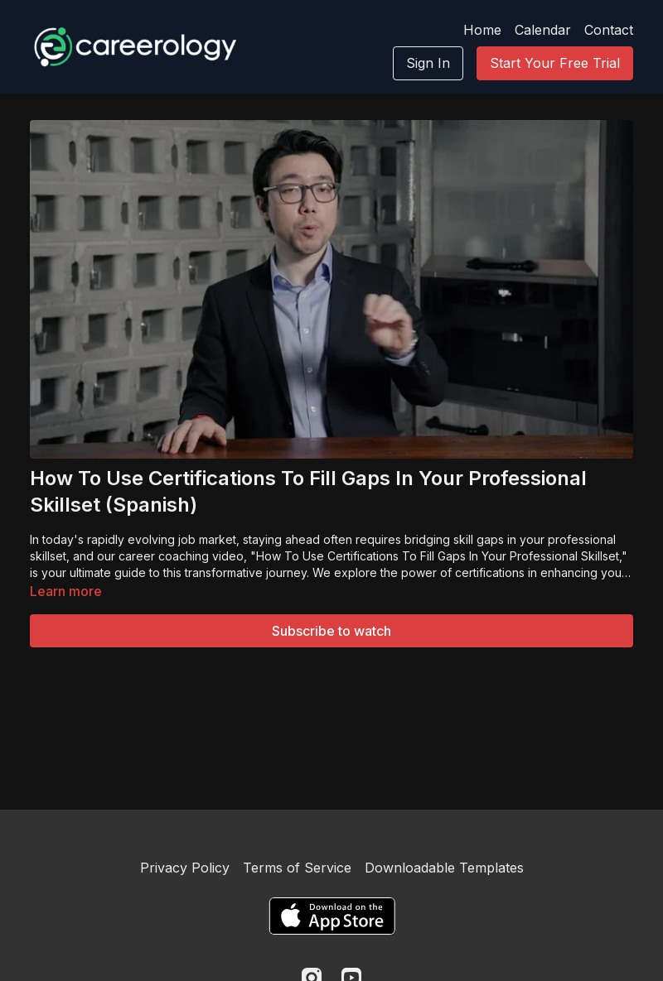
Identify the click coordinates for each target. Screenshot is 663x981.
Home (482, 30)
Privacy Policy (185, 867)
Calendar (543, 30)
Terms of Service (297, 867)
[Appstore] (332, 916)
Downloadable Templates (444, 867)
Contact (608, 30)
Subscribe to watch (331, 631)
